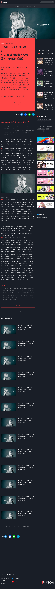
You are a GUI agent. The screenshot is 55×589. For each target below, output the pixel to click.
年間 (52, 53)
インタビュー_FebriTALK (42, 121)
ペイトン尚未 (40, 130)
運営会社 (3, 583)
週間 (43, 53)
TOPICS (24, 2)
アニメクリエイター (41, 124)
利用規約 (3, 580)
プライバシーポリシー (5, 578)
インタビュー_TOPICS (13, 102)
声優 (25, 102)
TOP (2, 6)
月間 (48, 53)
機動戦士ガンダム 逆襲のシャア (16, 104)
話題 (48, 128)
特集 (5, 6)
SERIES (37, 2)
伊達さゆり (50, 126)
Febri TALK (17, 2)
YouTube (16, 581)
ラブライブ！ (47, 130)
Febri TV (30, 2)
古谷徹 (21, 102)
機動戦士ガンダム (5, 104)
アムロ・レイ (4, 102)
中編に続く (17, 305)
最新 (39, 53)
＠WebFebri (16, 578)
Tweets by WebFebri (42, 217)
